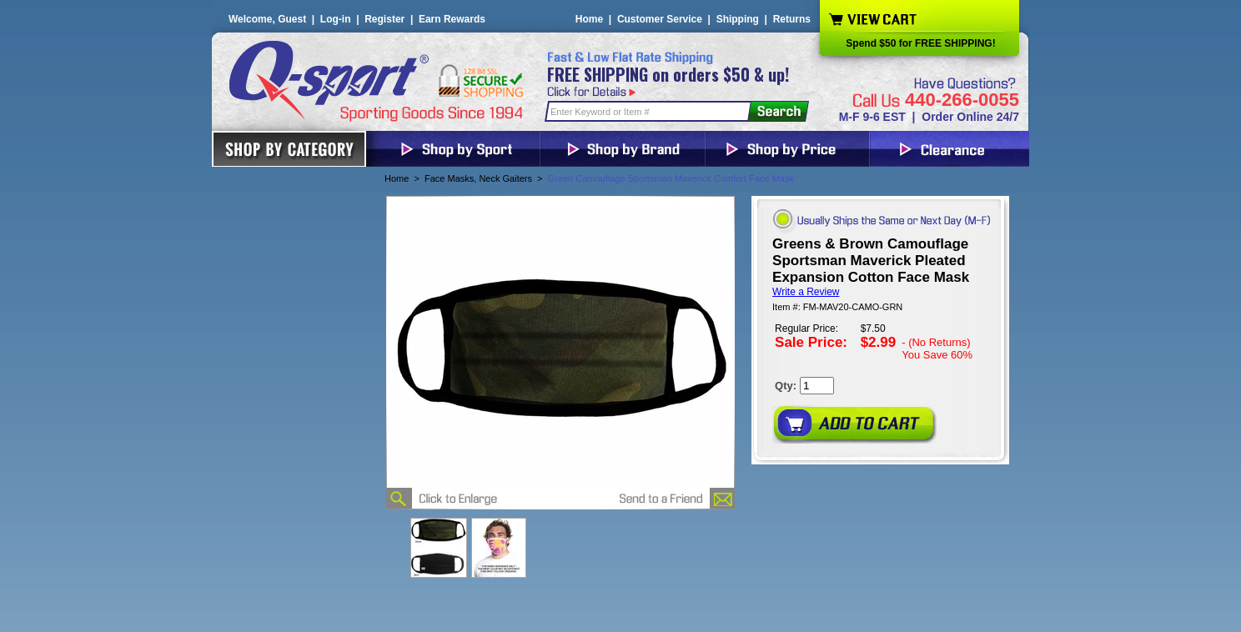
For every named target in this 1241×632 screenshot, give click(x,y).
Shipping (737, 19)
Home (589, 19)
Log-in (335, 19)
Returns (792, 19)
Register (384, 19)
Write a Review (805, 292)
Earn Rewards (452, 19)
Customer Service (659, 19)
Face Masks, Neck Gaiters (478, 178)
